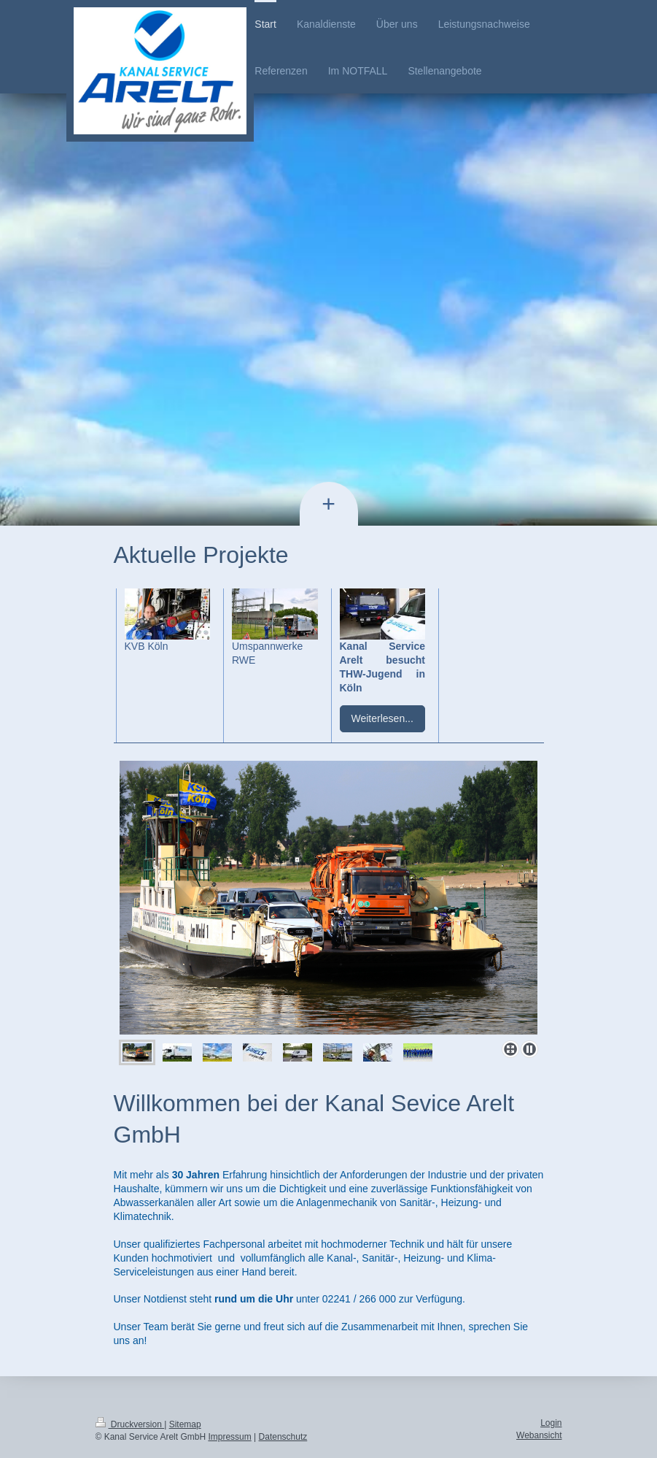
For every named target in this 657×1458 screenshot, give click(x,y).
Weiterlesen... (382, 718)
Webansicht (538, 1435)
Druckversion (130, 1424)
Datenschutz (283, 1437)
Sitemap (185, 1424)
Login (550, 1423)
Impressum (229, 1437)
